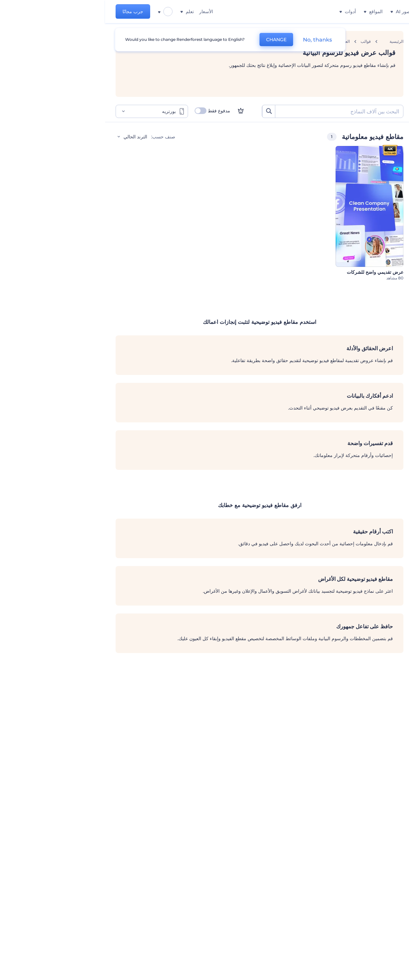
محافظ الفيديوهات (370, 219)
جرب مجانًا (27, 11)
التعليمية (380, 176)
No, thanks (212, 40)
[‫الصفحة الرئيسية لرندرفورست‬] (393, 12)
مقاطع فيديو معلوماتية (366, 190)
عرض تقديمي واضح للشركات (270, 272)
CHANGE (171, 40)
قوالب (261, 41)
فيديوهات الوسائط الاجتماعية (360, 205)
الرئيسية (291, 41)
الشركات (379, 161)
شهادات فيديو (375, 234)
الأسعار (101, 11)
